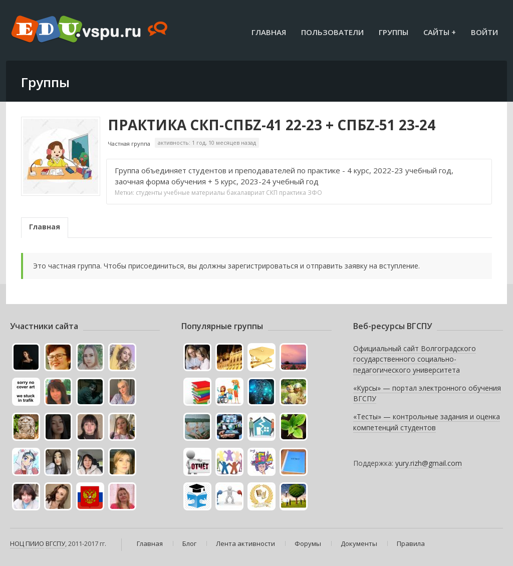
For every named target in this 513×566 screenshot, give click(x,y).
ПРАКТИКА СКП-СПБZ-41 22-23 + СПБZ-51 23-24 (271, 124)
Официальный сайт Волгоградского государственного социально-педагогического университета (414, 359)
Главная (268, 32)
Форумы (308, 543)
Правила (411, 543)
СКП (272, 192)
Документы (359, 543)
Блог (189, 543)
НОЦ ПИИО (27, 543)
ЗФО (315, 192)
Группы (393, 32)
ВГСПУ (55, 543)
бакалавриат (245, 192)
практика (292, 192)
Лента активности (245, 543)
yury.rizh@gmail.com (428, 463)
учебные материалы (194, 192)
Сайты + (439, 32)
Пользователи (332, 32)
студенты (149, 192)
